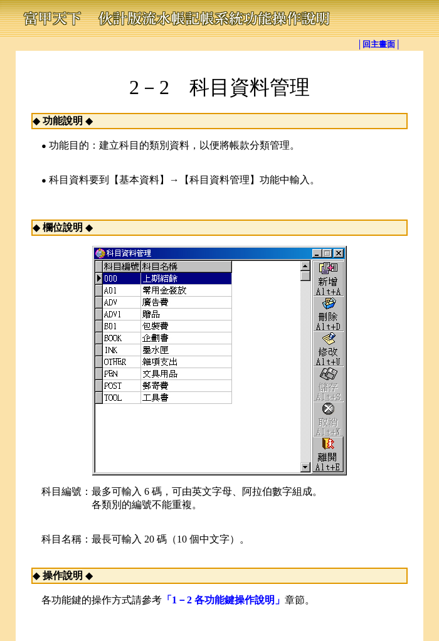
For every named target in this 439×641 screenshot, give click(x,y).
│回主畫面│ (379, 44)
